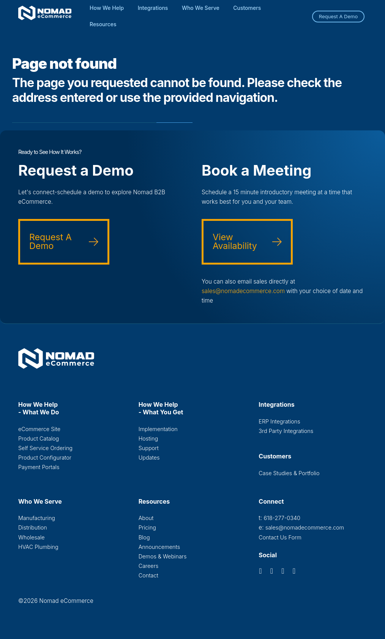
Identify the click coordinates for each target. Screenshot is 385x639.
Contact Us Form (280, 537)
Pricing (147, 527)
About (146, 518)
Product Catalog (38, 438)
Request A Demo (338, 16)
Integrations (153, 8)
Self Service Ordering (45, 448)
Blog (144, 537)
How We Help (107, 8)
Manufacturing (36, 518)
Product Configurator (44, 457)
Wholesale (31, 537)
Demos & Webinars (163, 556)
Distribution (32, 527)
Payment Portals (38, 467)
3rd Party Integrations (286, 431)
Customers (247, 8)
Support (149, 448)
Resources (103, 24)
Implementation (158, 429)
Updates (149, 457)
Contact (148, 575)
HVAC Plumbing (38, 547)
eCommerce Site (39, 429)
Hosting (148, 438)
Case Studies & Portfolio (289, 473)
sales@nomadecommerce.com (243, 291)
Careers (149, 566)
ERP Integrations (279, 421)
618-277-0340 (282, 518)
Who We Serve (200, 8)
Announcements (159, 547)
